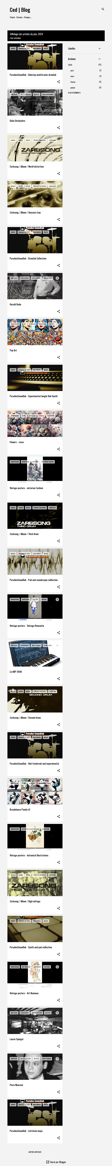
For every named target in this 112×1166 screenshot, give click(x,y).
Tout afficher (15, 38)
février (73, 81)
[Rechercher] (103, 9)
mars (72, 76)
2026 (70, 64)
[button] (58, 82)
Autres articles (35, 1152)
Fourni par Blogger (56, 1162)
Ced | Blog (20, 9)
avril (72, 70)
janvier (72, 87)
